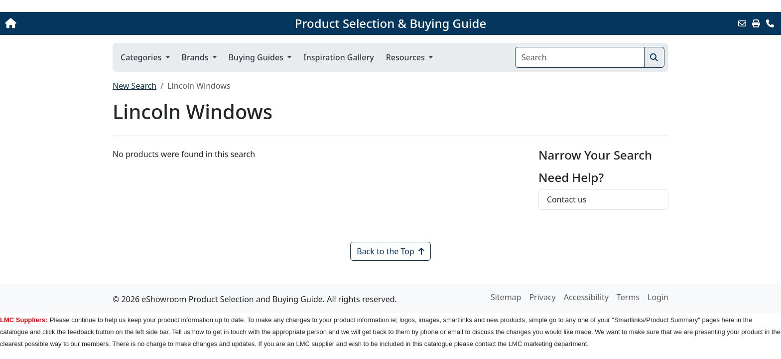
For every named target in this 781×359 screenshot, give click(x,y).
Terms (628, 297)
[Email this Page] (742, 23)
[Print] (756, 23)
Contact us (567, 199)
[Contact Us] (770, 23)
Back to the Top (390, 251)
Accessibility (586, 297)
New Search (134, 85)
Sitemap (506, 297)
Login (658, 297)
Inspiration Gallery (338, 57)
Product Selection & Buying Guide (390, 23)
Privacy (542, 297)
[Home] (81, 23)
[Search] (580, 57)
